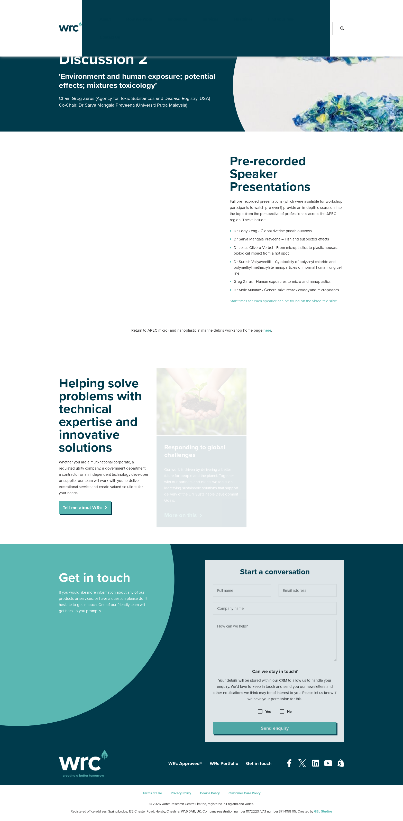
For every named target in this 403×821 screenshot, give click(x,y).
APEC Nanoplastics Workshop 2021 (104, 43)
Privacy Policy (181, 793)
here (267, 330)
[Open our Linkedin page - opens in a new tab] (315, 763)
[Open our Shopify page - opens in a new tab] (340, 763)
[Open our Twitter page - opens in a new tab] (302, 763)
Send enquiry (275, 731)
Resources (66, 43)
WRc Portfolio (224, 763)
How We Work (131, 9)
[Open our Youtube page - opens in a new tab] (328, 763)
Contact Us (310, 9)
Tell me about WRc (82, 507)
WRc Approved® (185, 763)
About (96, 9)
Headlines (234, 9)
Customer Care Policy (244, 793)
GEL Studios (323, 811)
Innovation (169, 9)
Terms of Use (152, 793)
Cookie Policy (210, 793)
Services (202, 9)
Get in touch (258, 763)
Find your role (272, 9)
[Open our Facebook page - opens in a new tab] (289, 763)
